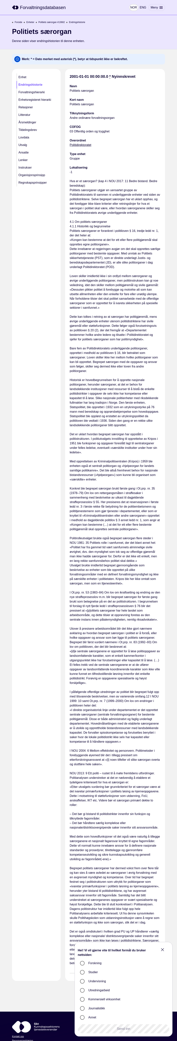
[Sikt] (39, 7)
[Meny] (156, 7)
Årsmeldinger (27, 122)
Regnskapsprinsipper (32, 182)
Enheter (29, 22)
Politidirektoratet (80, 145)
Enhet (22, 77)
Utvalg (22, 145)
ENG (142, 7)
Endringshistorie (75, 22)
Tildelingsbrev (27, 129)
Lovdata (23, 137)
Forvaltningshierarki (31, 92)
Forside (17, 22)
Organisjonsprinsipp (31, 175)
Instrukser (25, 167)
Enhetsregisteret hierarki (34, 99)
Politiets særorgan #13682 (50, 22)
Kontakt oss (18, 1036)
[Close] (162, 949)
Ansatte (23, 152)
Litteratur (24, 114)
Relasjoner (25, 107)
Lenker (23, 160)
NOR (133, 7)
